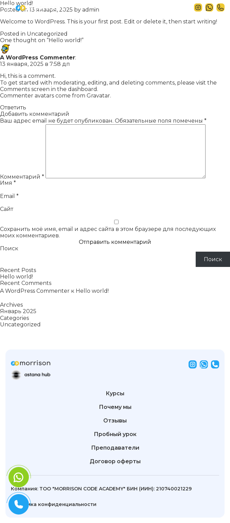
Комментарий (22, 176)
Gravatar (98, 95)
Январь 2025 (18, 311)
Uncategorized (47, 34)
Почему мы (115, 407)
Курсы (115, 393)
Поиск (9, 248)
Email (9, 196)
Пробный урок (115, 434)
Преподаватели (115, 448)
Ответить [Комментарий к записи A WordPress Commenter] (13, 107)
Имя (8, 183)
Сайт (6, 209)
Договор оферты (115, 461)
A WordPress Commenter (37, 57)
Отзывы (115, 420)
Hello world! (16, 276)
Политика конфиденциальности (53, 504)
